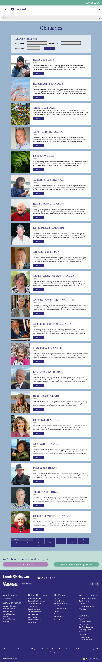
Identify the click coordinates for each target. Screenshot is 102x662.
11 (61, 542)
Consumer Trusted (85, 621)
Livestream (57, 619)
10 (50, 542)
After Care (82, 609)
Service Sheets (59, 601)
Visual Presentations (60, 608)
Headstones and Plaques (87, 598)
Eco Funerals (32, 606)
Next (39, 545)
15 (27, 545)
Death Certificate (84, 601)
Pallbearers (57, 598)
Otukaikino (82, 634)
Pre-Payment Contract (8, 649)
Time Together (33, 617)
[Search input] (49, 17)
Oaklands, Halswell (9, 609)
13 (83, 542)
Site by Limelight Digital (91, 659)
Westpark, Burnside (9, 606)
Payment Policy (96, 649)
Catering (56, 614)
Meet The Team (84, 624)
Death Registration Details (36, 649)
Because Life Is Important (36, 601)
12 (72, 542)
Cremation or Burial (34, 604)
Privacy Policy (51, 649)
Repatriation (32, 622)
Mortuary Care (33, 614)
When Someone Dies (35, 598)
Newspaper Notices (34, 620)
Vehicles (56, 611)
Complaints (21, 649)
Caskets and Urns (34, 609)
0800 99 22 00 (93, 2)
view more (38, 73)
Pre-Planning (7, 598)
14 (16, 545)
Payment (82, 604)
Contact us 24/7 (25, 564)
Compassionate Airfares (87, 606)
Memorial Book (59, 616)
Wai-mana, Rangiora (9, 611)
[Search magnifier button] (98, 17)
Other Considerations (35, 612)
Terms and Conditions (65, 649)
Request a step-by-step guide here (76, 564)
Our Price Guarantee (86, 627)
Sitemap (52, 652)
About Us (82, 619)
